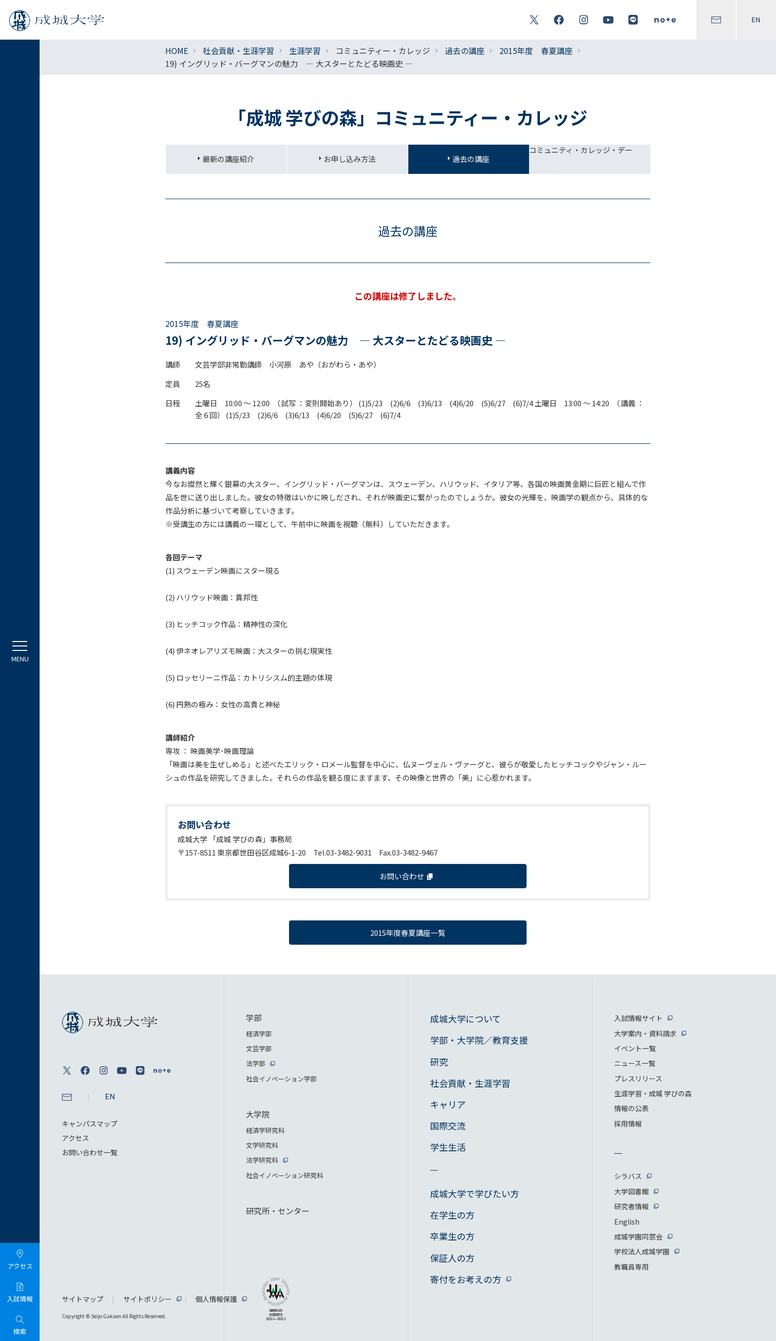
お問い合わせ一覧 (89, 1152)
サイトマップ (82, 1298)
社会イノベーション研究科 (284, 1175)
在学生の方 (452, 1214)
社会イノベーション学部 (281, 1078)
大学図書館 (631, 1191)
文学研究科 (262, 1145)
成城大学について (465, 1018)
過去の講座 (465, 50)
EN (756, 20)
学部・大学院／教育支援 (479, 1039)
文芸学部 (259, 1048)
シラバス (628, 1176)
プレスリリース (638, 1078)
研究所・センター (277, 1211)
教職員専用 (631, 1267)
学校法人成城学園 (642, 1251)
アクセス (75, 1138)
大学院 (258, 1114)
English (626, 1222)
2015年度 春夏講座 (536, 50)
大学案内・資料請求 (645, 1033)
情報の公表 (631, 1108)
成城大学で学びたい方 (474, 1193)
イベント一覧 (635, 1048)
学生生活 (448, 1146)
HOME (176, 50)
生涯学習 (305, 50)
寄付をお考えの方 (465, 1279)
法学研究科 (262, 1160)
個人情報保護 (216, 1298)
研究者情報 (631, 1206)
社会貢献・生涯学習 (238, 50)
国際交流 (448, 1125)
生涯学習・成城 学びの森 (653, 1093)
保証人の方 (452, 1257)
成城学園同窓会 (638, 1236)
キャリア (448, 1104)
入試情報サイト (638, 1018)
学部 (254, 1017)
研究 (439, 1061)
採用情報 (628, 1123)
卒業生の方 (452, 1236)
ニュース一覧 (634, 1063)
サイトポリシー (147, 1298)
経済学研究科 (265, 1130)
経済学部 (259, 1033)
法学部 (255, 1063)
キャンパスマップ (89, 1123)
